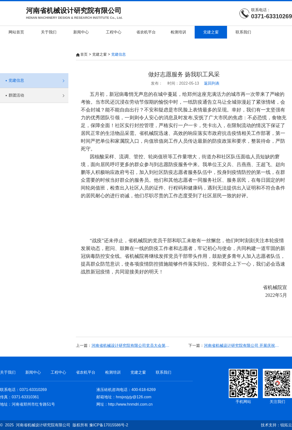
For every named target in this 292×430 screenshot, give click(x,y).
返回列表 (211, 83)
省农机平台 (146, 32)
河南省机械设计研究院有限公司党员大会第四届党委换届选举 (130, 345)
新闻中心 (81, 32)
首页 (84, 54)
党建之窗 (211, 32)
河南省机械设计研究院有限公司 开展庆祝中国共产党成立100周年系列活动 (243, 345)
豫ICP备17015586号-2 (108, 425)
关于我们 (48, 32)
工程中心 (113, 32)
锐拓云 (286, 425)
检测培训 (178, 32)
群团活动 (37, 92)
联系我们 (243, 32)
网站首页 (16, 32)
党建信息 (37, 77)
